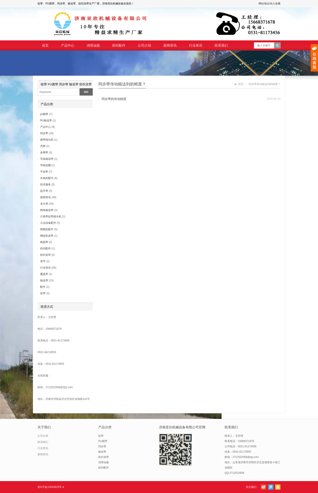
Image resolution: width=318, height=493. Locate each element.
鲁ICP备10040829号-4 (51, 487)
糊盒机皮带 (46, 235)
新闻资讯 (170, 45)
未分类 (44, 203)
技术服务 (45, 184)
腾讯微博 (270, 487)
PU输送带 (46, 120)
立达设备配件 (48, 222)
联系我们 (221, 45)
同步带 (44, 133)
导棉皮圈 (45, 165)
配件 (42, 286)
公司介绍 (144, 45)
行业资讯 (195, 45)
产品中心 (67, 45)
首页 (45, 45)
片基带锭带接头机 (50, 216)
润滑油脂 (93, 45)
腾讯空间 (277, 487)
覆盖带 (44, 274)
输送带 (44, 280)
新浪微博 (263, 487)
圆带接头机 (46, 139)
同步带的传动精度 (114, 99)
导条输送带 (46, 158)
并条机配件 (46, 178)
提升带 (44, 190)
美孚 (42, 261)
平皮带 (44, 171)
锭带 (42, 293)
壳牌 (42, 146)
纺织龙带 (45, 254)
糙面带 (44, 242)
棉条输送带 (46, 210)
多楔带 (44, 152)
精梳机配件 (46, 229)
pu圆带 (44, 114)
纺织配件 (118, 45)
